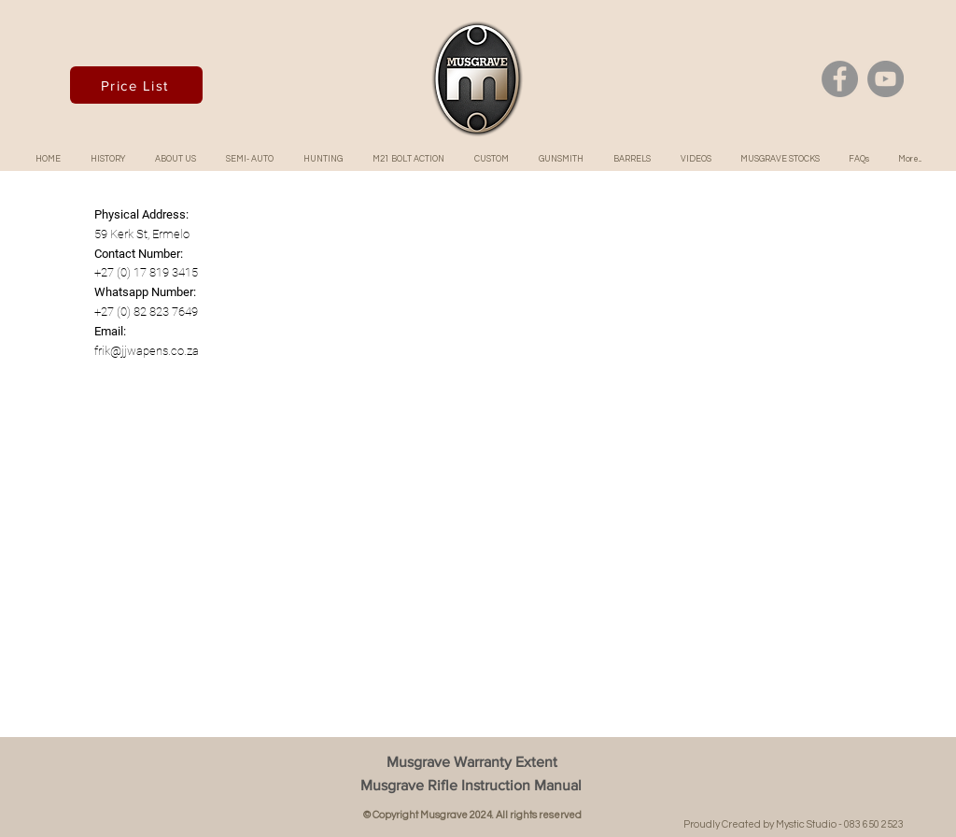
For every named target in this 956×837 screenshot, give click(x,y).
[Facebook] (840, 79)
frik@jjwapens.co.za (146, 351)
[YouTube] (885, 79)
